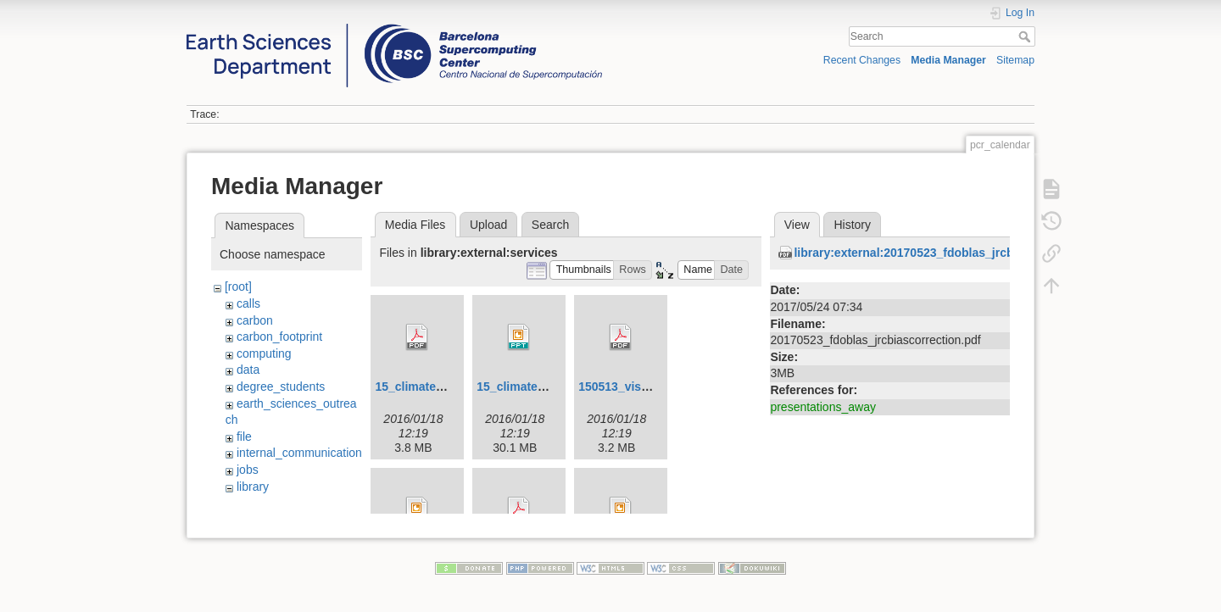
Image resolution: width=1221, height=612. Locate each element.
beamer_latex (284, 502)
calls (248, 303)
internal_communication (299, 452)
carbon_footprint (279, 336)
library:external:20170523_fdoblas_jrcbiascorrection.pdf (952, 252)
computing (264, 353)
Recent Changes (861, 60)
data (248, 369)
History (852, 224)
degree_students (281, 386)
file (244, 436)
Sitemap (1015, 60)
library (253, 486)
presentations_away (823, 407)
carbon (255, 320)
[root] (238, 286)
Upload (488, 224)
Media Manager (948, 60)
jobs (248, 469)
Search (1026, 36)
